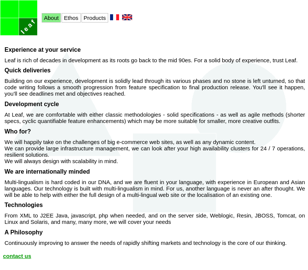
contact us (17, 256)
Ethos (71, 18)
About (51, 18)
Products (95, 18)
